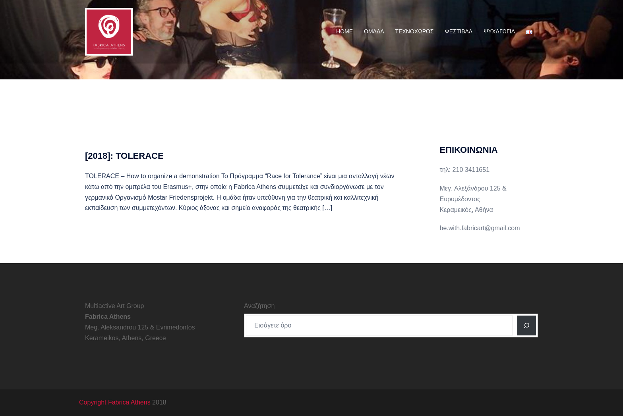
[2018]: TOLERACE (124, 156)
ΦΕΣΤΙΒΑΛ (459, 31)
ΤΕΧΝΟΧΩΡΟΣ (414, 31)
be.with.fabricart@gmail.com (480, 228)
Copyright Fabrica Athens (115, 402)
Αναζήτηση (259, 305)
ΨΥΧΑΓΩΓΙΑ (499, 31)
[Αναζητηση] (526, 325)
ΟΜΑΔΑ (374, 31)
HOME (344, 31)
